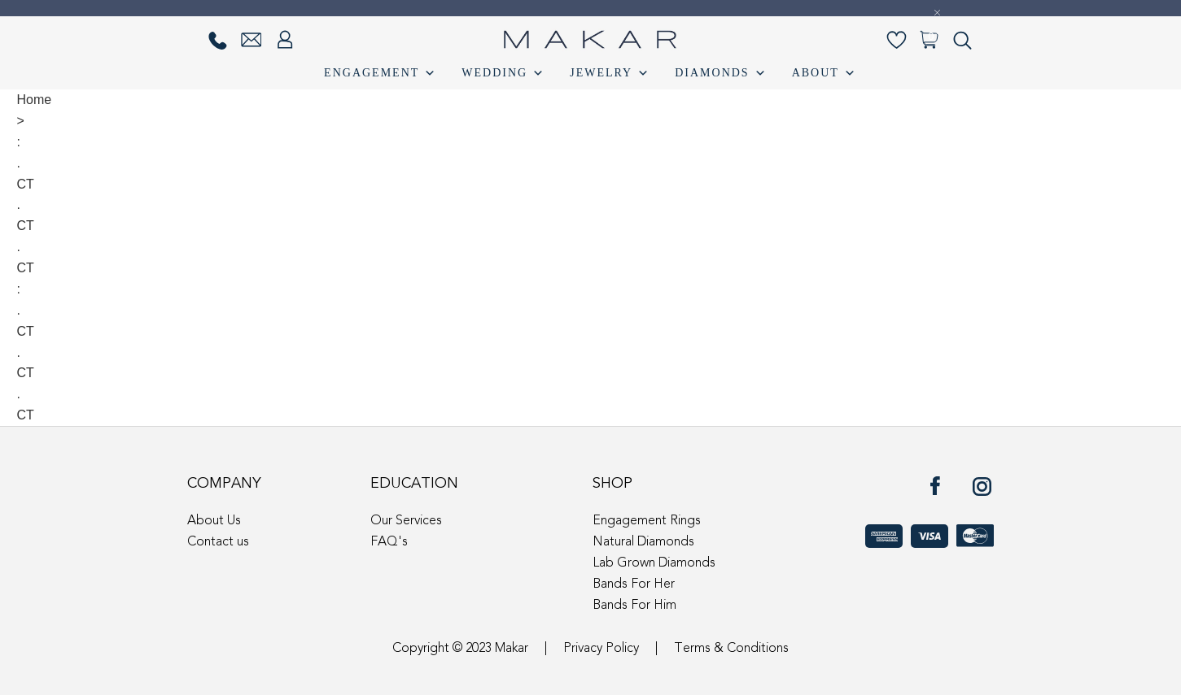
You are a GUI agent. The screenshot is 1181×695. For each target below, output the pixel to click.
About (824, 73)
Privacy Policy (601, 648)
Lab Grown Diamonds (654, 563)
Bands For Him (634, 605)
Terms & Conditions (731, 648)
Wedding (503, 73)
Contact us (218, 542)
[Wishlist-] (896, 40)
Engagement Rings (647, 521)
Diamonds (721, 73)
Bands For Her (634, 584)
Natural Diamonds (643, 542)
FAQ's (389, 542)
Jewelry (610, 73)
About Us (214, 521)
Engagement (380, 73)
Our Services (406, 521)
